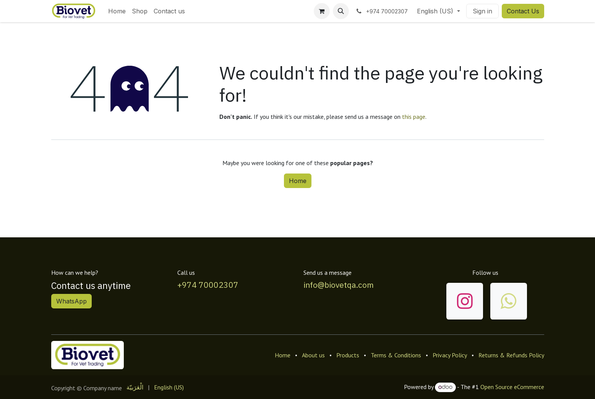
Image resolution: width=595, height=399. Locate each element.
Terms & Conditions (396, 355)
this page (413, 116)
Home (297, 181)
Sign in (482, 11)
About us (313, 355)
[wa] (509, 301)
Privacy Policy (450, 355)
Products (347, 355)
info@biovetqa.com (338, 284)
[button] (341, 11)
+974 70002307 (207, 284)
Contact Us (523, 11)
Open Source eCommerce (512, 387)
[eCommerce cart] (322, 11)
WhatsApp (71, 301)
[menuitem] (117, 11)
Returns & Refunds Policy (511, 355)
